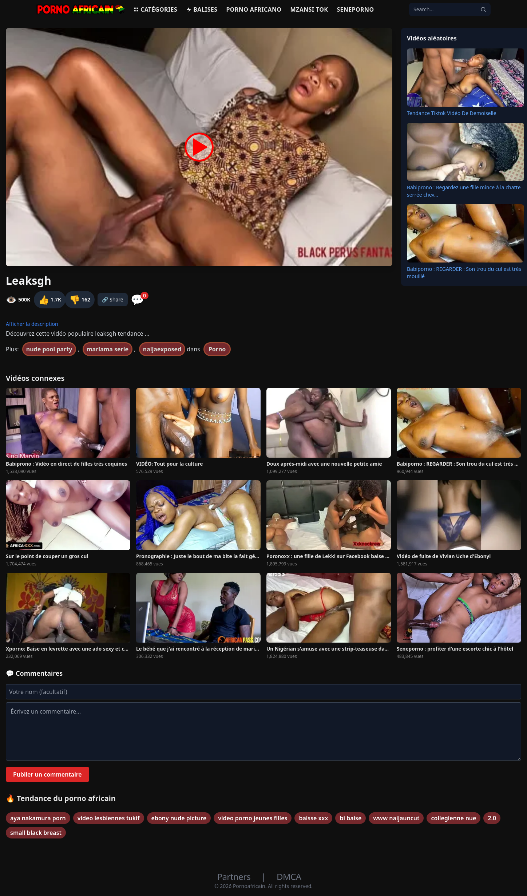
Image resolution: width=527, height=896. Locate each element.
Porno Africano (253, 9)
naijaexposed (162, 349)
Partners (235, 877)
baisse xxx (313, 818)
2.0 (492, 818)
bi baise (350, 818)
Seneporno (355, 9)
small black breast (36, 833)
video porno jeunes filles (252, 818)
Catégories (155, 9)
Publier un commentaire (47, 774)
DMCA (289, 877)
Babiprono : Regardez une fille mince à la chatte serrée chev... (464, 191)
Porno (217, 349)
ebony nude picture (179, 818)
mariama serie (107, 349)
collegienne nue (453, 818)
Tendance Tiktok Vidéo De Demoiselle (451, 113)
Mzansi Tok (309, 9)
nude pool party (49, 349)
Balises (201, 9)
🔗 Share (112, 299)
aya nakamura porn (38, 818)
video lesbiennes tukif (109, 818)
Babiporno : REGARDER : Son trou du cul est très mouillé (464, 272)
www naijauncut (396, 818)
